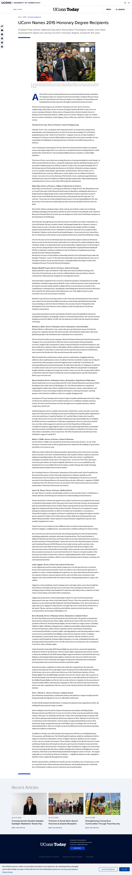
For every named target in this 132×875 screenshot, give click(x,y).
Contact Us (73, 844)
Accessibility (89, 857)
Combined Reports (34, 17)
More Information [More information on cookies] (108, 869)
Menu (108, 9)
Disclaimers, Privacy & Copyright (72, 857)
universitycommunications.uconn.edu (81, 842)
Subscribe (77, 848)
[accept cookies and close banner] (124, 869)
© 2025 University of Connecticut (49, 857)
